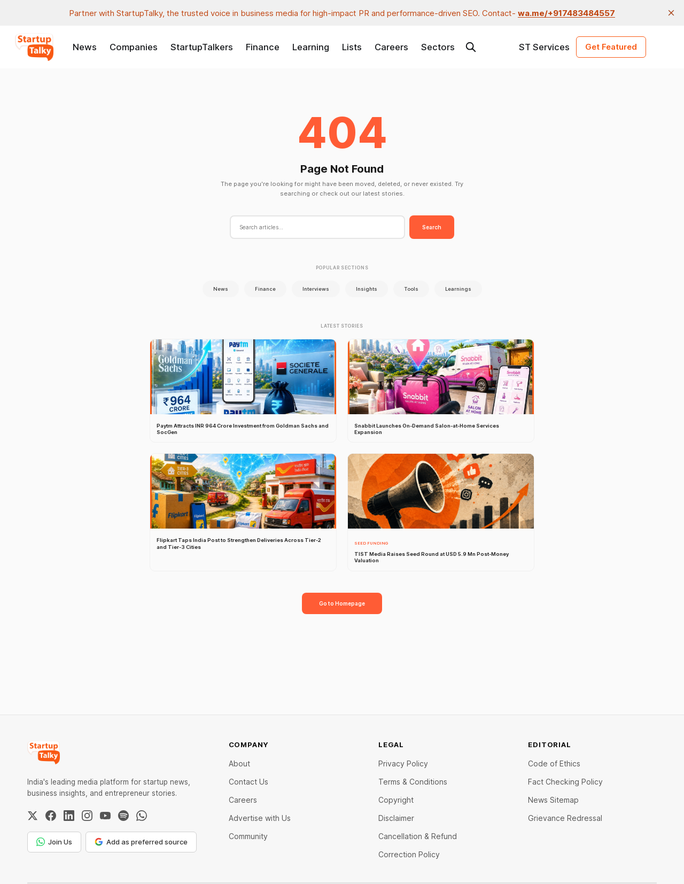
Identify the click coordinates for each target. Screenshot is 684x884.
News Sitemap (553, 799)
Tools (411, 289)
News (85, 47)
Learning (310, 47)
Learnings (458, 289)
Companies (134, 47)
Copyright (396, 799)
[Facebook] (50, 815)
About (239, 763)
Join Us (54, 842)
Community (248, 836)
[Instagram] (87, 815)
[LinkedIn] (69, 815)
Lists (352, 47)
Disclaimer (396, 818)
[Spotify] (123, 815)
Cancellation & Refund (417, 836)
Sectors (438, 47)
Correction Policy (409, 854)
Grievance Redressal (565, 818)
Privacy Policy (403, 763)
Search (431, 227)
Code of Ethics (554, 763)
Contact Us (248, 781)
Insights (366, 289)
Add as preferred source (141, 842)
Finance (262, 47)
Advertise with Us (260, 818)
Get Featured (611, 47)
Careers (391, 47)
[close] (671, 12)
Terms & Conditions (412, 781)
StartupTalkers (201, 47)
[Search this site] (470, 47)
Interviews (315, 289)
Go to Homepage (342, 603)
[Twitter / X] (32, 815)
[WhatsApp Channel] (141, 815)
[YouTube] (105, 815)
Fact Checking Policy (565, 781)
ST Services (544, 47)
